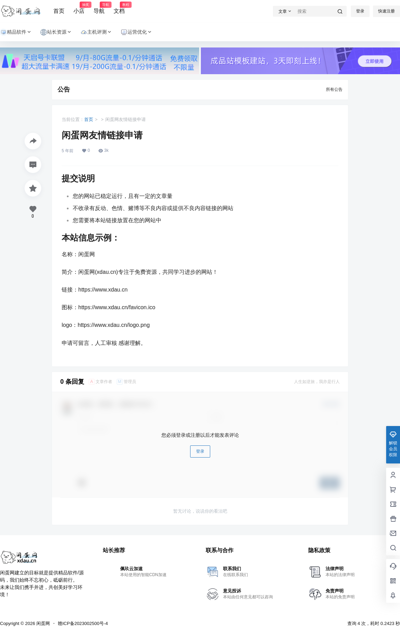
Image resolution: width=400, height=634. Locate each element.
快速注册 (386, 11)
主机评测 (96, 32)
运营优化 (136, 32)
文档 (119, 8)
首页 (58, 11)
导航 (99, 8)
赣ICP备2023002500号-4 (83, 623)
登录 (360, 11)
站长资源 (56, 32)
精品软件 (16, 32)
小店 (79, 8)
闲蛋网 (42, 623)
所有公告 (334, 89)
